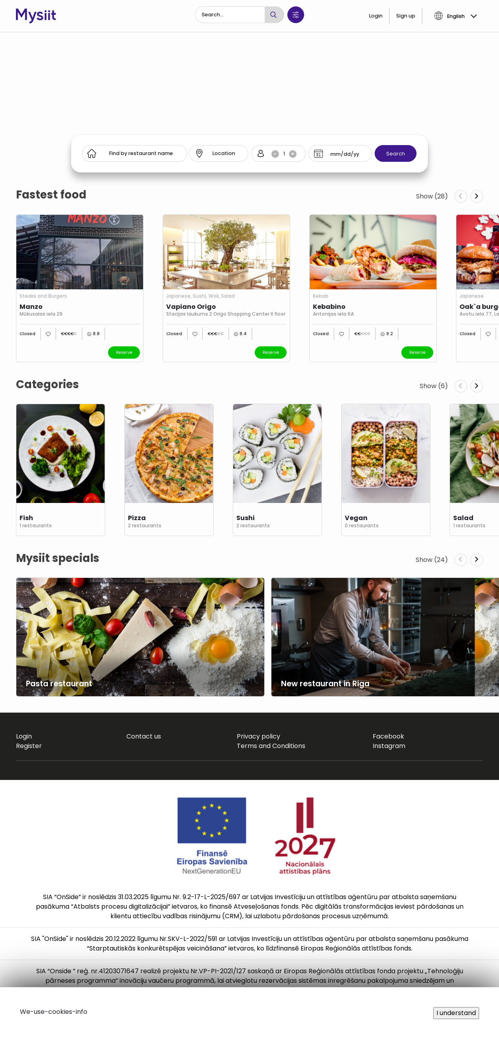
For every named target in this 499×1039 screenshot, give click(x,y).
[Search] (230, 14)
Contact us (143, 736)
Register (29, 745)
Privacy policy (258, 736)
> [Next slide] (476, 196)
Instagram (389, 745)
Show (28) (432, 196)
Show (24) (432, 559)
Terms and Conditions (271, 745)
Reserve (124, 352)
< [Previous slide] (460, 196)
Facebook (388, 736)
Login (376, 15)
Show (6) (434, 386)
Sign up (405, 15)
